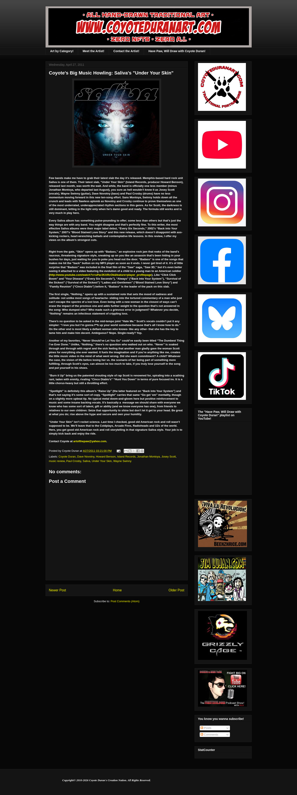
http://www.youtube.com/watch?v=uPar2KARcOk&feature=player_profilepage (101, 274)
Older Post (176, 590)
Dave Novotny (86, 456)
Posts (206, 728)
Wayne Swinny (122, 461)
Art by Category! (62, 51)
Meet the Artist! (93, 51)
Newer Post (57, 590)
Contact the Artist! (126, 51)
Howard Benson (106, 456)
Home (117, 590)
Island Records (126, 456)
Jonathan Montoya (148, 456)
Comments (209, 734)
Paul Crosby (73, 461)
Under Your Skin (102, 461)
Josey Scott (168, 456)
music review (57, 461)
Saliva (86, 461)
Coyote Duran (67, 456)
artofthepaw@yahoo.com (89, 441)
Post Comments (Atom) (125, 601)
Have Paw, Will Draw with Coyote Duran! (176, 51)
